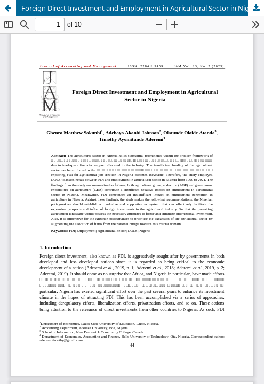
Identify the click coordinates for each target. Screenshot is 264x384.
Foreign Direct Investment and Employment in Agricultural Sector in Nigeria (141, 8)
